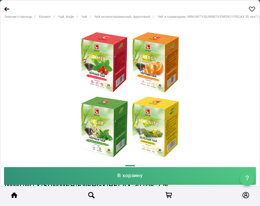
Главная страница (18, 16)
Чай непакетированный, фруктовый (122, 16)
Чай (84, 16)
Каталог (45, 16)
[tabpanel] (130, 94)
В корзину (129, 176)
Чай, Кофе (66, 16)
